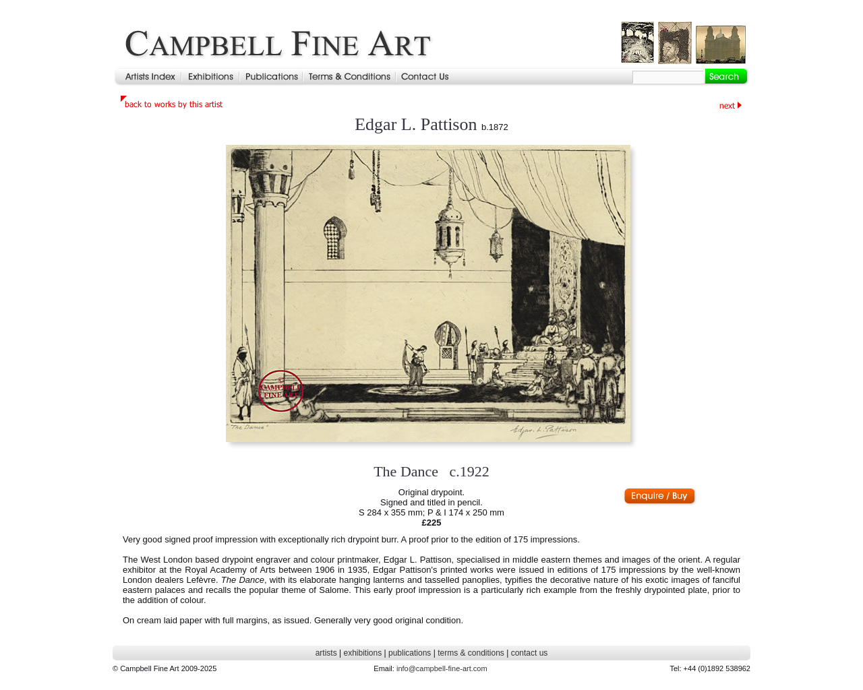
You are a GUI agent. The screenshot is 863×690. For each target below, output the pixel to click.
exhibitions (362, 653)
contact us (529, 653)
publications (409, 653)
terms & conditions (471, 653)
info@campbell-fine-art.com (441, 668)
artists (326, 653)
